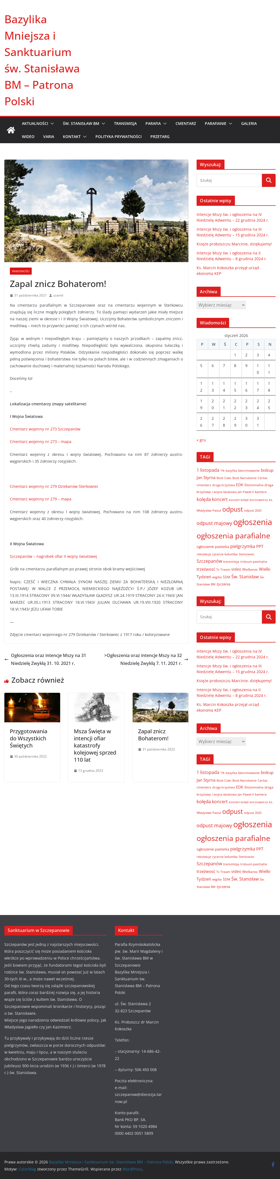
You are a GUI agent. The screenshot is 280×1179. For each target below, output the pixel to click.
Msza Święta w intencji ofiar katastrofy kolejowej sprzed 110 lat (95, 745)
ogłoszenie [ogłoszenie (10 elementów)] (205, 546)
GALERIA (249, 123)
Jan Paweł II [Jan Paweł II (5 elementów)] (246, 492)
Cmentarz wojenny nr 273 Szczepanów (45, 429)
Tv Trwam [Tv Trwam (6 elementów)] (223, 569)
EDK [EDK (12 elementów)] (239, 484)
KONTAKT (72, 136)
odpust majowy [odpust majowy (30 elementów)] (214, 523)
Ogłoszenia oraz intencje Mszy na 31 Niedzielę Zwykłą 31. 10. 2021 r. (45, 659)
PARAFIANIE (215, 123)
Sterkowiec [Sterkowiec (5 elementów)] (246, 554)
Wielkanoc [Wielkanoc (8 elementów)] (250, 569)
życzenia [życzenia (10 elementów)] (223, 584)
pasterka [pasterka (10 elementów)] (222, 546)
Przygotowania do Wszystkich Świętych (28, 738)
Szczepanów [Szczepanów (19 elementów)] (209, 561)
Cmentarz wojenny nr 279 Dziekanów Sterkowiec (54, 486)
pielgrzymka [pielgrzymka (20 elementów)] (242, 546)
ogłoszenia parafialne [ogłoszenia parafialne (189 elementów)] (233, 536)
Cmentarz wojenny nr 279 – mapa (40, 498)
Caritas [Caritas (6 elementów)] (262, 478)
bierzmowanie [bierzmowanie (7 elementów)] (249, 470)
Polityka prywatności (118, 136)
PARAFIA (153, 123)
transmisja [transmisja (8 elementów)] (231, 561)
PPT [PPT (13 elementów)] (259, 546)
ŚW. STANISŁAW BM (81, 123)
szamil (58, 295)
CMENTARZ (186, 123)
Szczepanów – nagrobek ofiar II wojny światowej (53, 556)
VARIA (48, 136)
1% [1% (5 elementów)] (222, 471)
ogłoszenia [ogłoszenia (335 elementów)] (252, 522)
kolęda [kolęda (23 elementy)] (204, 499)
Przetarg (160, 136)
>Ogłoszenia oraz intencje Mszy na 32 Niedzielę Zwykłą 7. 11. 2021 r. (146, 659)
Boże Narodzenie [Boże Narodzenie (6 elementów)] (244, 478)
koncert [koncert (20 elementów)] (220, 499)
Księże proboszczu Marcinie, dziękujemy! (234, 244)
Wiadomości (21, 271)
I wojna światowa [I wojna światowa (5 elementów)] (224, 492)
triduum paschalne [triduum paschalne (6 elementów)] (253, 561)
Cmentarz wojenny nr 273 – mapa (40, 441)
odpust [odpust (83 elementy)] (232, 509)
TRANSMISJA (125, 123)
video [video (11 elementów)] (236, 569)
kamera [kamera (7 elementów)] (261, 491)
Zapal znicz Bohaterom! (153, 735)
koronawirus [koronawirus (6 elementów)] (259, 500)
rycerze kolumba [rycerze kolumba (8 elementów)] (225, 554)
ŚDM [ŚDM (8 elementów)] (226, 577)
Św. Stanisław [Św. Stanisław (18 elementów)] (245, 577)
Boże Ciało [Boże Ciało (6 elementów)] (224, 478)
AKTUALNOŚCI (35, 123)
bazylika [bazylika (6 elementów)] (231, 470)
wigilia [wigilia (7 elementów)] (217, 577)
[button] (51, 123)
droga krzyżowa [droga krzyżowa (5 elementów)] (223, 485)
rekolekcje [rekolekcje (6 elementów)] (204, 554)
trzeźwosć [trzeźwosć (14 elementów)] (206, 569)
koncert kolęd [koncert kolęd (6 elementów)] (239, 500)
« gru (201, 439)
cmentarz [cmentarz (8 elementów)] (204, 485)
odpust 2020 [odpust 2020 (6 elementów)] (252, 510)
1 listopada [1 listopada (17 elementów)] (208, 470)
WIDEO (28, 136)
